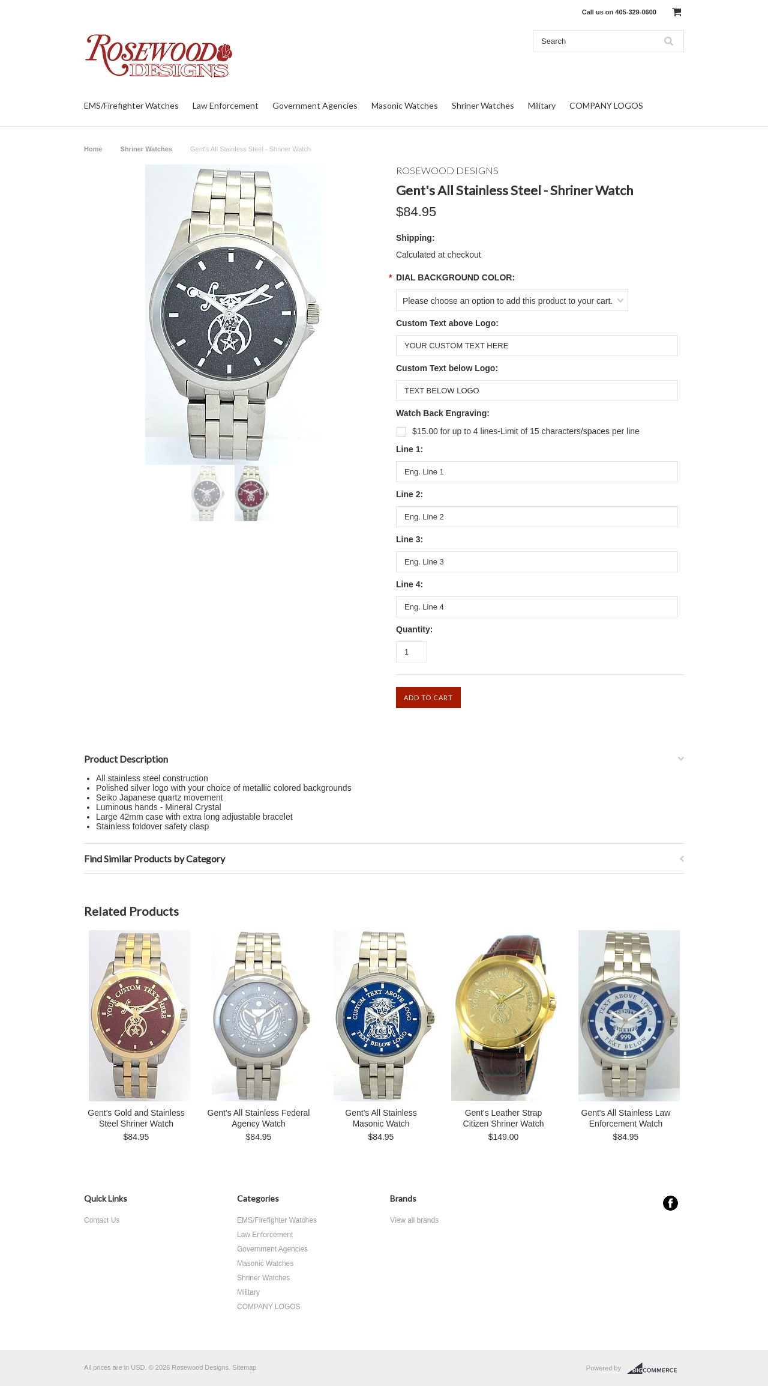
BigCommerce (655, 1368)
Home (93, 149)
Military (542, 105)
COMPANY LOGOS (606, 105)
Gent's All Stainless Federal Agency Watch (259, 1118)
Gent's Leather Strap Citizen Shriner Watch (503, 1118)
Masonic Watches (404, 105)
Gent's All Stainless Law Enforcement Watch (626, 1118)
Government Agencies (315, 105)
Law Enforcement (226, 105)
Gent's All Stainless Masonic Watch (380, 1118)
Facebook (670, 1203)
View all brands (414, 1220)
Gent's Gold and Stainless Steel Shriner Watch (136, 1118)
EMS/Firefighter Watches (131, 105)
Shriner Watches (483, 105)
